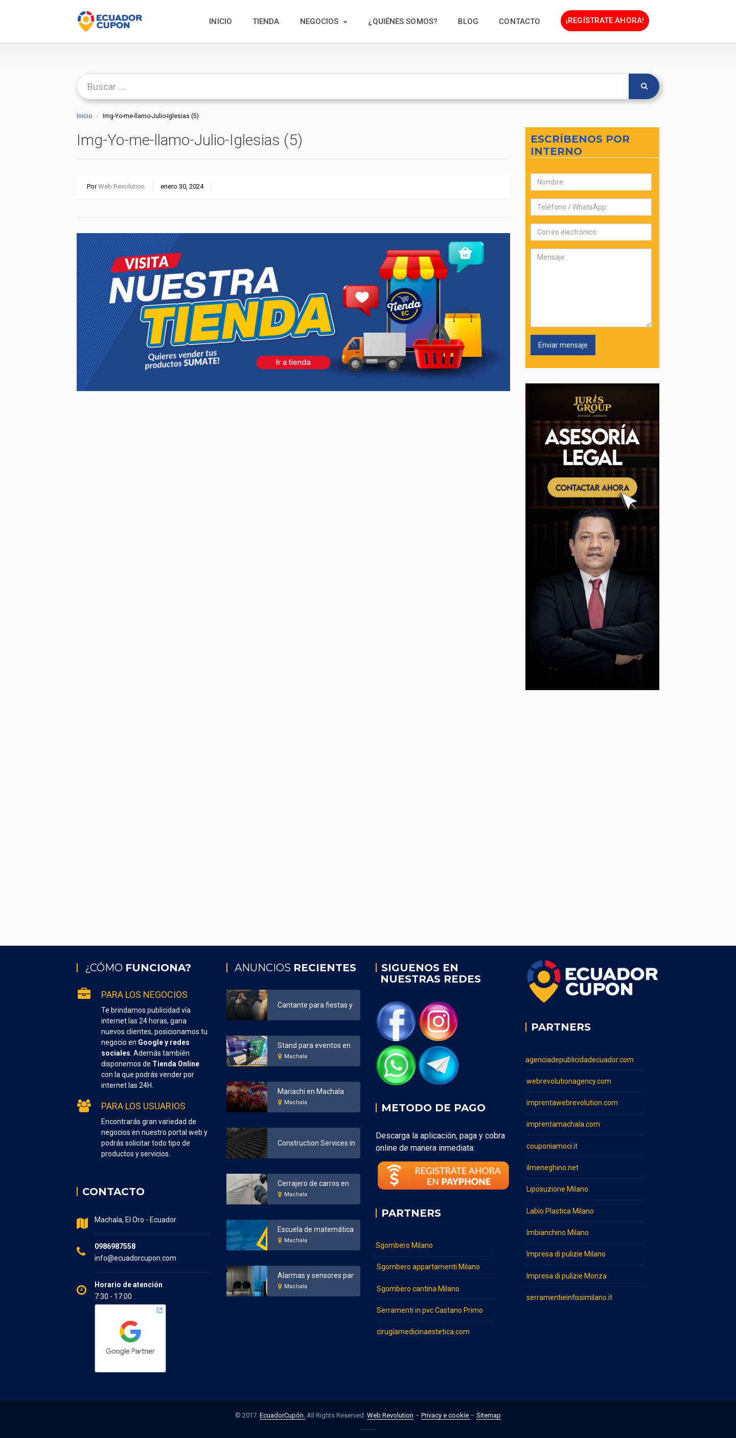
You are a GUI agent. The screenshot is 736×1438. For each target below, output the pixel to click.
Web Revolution (121, 186)
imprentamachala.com (563, 1122)
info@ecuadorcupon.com (135, 1258)
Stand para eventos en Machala (329, 1045)
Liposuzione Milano (557, 1185)
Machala (295, 1056)
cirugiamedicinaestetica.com (423, 1329)
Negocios (319, 21)
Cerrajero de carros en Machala (328, 1183)
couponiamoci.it (552, 1143)
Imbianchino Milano (557, 1227)
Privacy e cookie (445, 1415)
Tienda (266, 21)
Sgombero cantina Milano (418, 1287)
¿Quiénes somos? (403, 21)
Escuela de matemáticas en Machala (337, 1229)
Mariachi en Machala (311, 1091)
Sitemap (488, 1415)
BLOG (468, 21)
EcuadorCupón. (282, 1415)
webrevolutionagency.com (568, 1080)
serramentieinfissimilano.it (569, 1290)
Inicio (220, 21)
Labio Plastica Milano (560, 1206)
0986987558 (115, 1246)
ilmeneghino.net (552, 1164)
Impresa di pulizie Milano (566, 1248)
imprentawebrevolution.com (572, 1101)
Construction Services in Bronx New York (343, 1143)
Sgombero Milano (404, 1245)
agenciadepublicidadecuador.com (579, 1059)
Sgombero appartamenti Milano (428, 1266)
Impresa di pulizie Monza (566, 1269)
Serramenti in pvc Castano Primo (430, 1308)
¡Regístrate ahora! (605, 20)
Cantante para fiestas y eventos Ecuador (343, 1005)
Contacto (519, 21)
